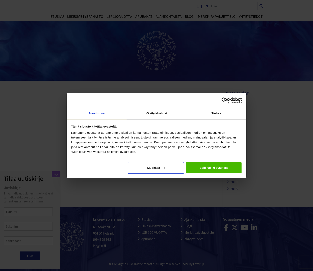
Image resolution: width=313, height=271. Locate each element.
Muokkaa (156, 167)
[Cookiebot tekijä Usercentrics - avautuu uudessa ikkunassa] (224, 100)
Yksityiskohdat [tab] (156, 113)
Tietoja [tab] (216, 113)
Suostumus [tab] (96, 113)
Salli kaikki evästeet (214, 167)
